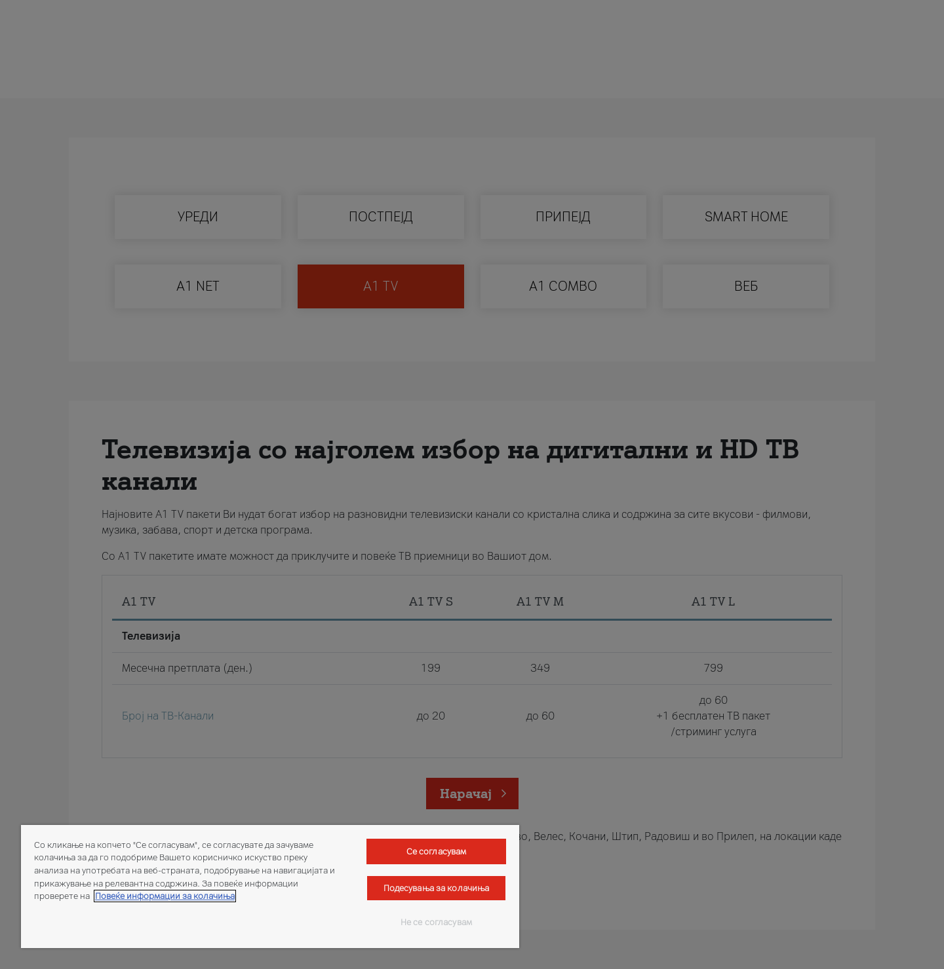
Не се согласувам (436, 922)
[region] (270, 886)
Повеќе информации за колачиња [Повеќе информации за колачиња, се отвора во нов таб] (165, 896)
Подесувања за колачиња (437, 888)
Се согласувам (436, 851)
